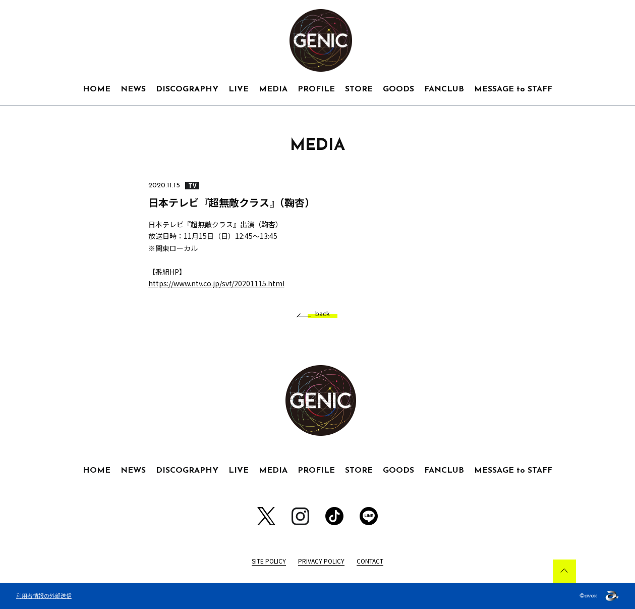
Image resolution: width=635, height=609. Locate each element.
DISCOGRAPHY (187, 89)
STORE (359, 89)
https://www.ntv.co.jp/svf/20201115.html (216, 283)
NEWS (133, 89)
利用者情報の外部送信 (44, 595)
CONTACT (370, 560)
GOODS (398, 89)
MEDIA (273, 89)
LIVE (238, 89)
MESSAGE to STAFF (513, 89)
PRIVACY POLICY (321, 560)
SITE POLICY (269, 560)
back (319, 314)
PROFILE (316, 89)
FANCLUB (444, 89)
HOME (96, 89)
